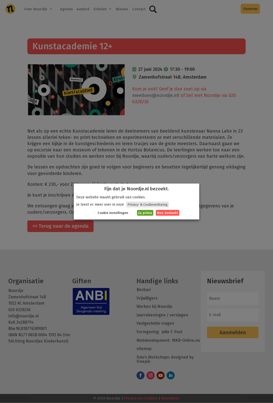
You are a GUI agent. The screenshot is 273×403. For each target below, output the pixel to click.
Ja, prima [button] (145, 213)
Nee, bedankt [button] (167, 213)
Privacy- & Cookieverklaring (147, 204)
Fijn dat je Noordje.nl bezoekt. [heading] (136, 189)
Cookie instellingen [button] (113, 213)
